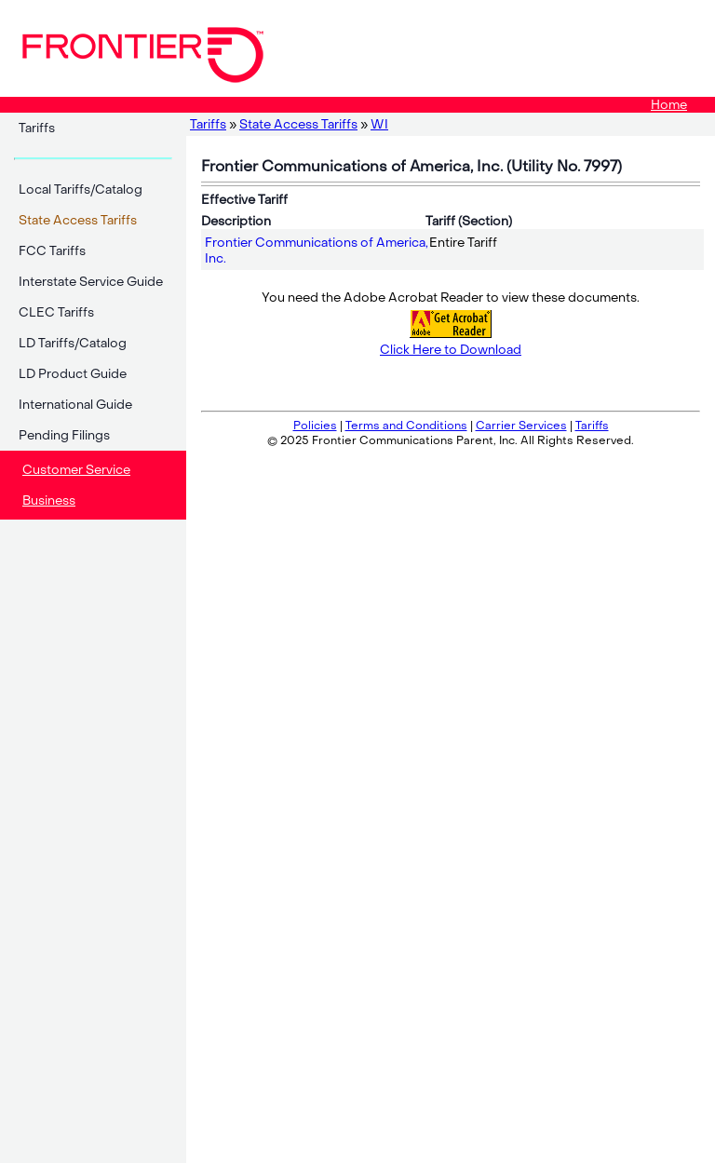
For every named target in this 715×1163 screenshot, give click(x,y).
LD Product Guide (73, 374)
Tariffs (37, 128)
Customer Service (76, 470)
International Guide (75, 404)
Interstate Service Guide (91, 282)
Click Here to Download (450, 350)
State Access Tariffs (298, 124)
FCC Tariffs (52, 251)
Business (48, 500)
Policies (315, 425)
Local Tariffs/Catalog (80, 189)
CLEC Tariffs (56, 312)
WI (379, 124)
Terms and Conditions (406, 425)
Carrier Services (521, 425)
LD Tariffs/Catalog (73, 343)
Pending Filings (64, 435)
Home (669, 105)
